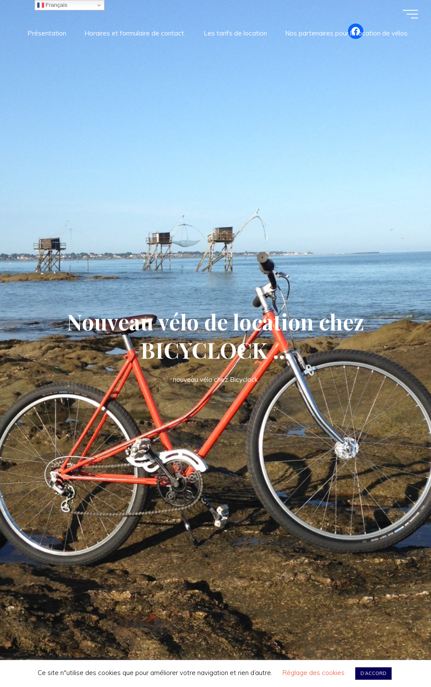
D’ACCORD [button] (373, 673)
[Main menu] (410, 14)
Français (52, 5)
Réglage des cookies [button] (313, 673)
